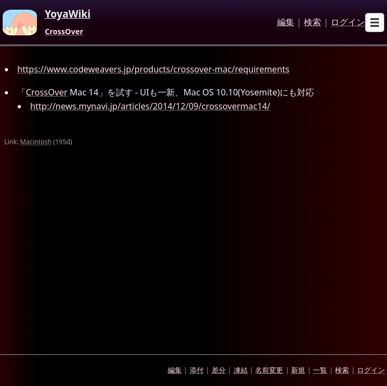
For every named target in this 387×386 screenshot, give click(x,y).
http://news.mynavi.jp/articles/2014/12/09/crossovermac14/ (150, 106)
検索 (312, 22)
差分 (219, 370)
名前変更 (269, 370)
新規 (298, 370)
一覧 (320, 370)
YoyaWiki (67, 14)
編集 (285, 22)
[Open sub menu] (374, 22)
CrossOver (63, 31)
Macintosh (36, 141)
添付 (197, 370)
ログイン (348, 22)
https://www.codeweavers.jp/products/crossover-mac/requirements (153, 69)
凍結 (241, 370)
